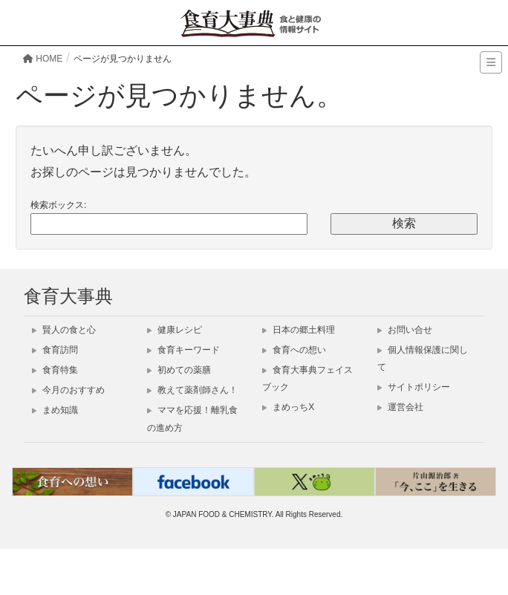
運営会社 (400, 407)
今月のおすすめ (68, 390)
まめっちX (288, 407)
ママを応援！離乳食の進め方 (192, 418)
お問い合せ (404, 330)
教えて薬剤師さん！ (192, 390)
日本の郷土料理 (298, 330)
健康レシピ (174, 330)
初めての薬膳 (179, 370)
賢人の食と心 (64, 330)
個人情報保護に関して (422, 358)
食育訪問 (55, 350)
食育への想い (294, 350)
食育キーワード (183, 350)
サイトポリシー (413, 387)
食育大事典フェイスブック (307, 378)
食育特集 (55, 370)
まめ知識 (55, 410)
